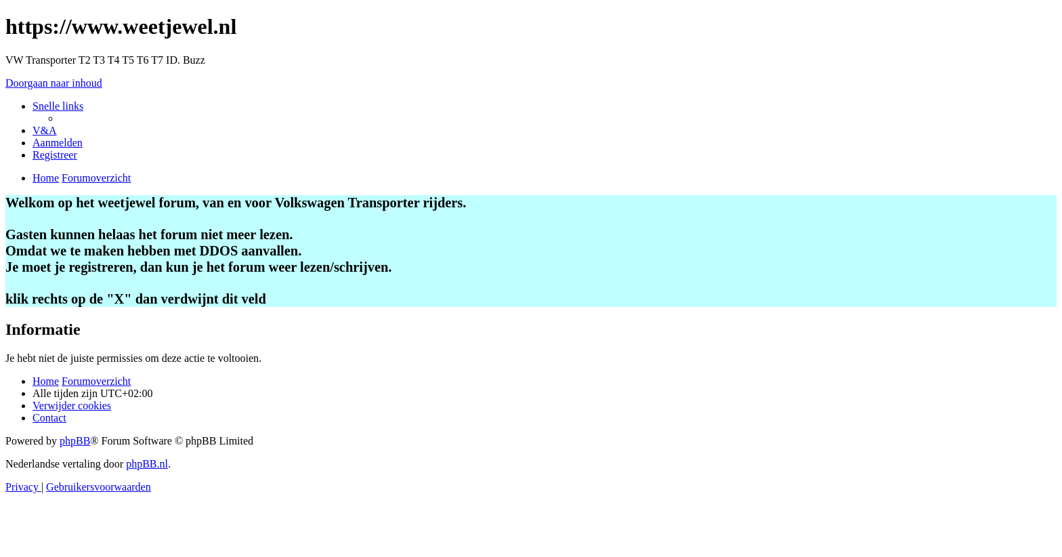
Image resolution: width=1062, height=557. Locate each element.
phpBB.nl (147, 464)
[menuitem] (45, 130)
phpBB (75, 441)
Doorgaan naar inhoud (53, 83)
